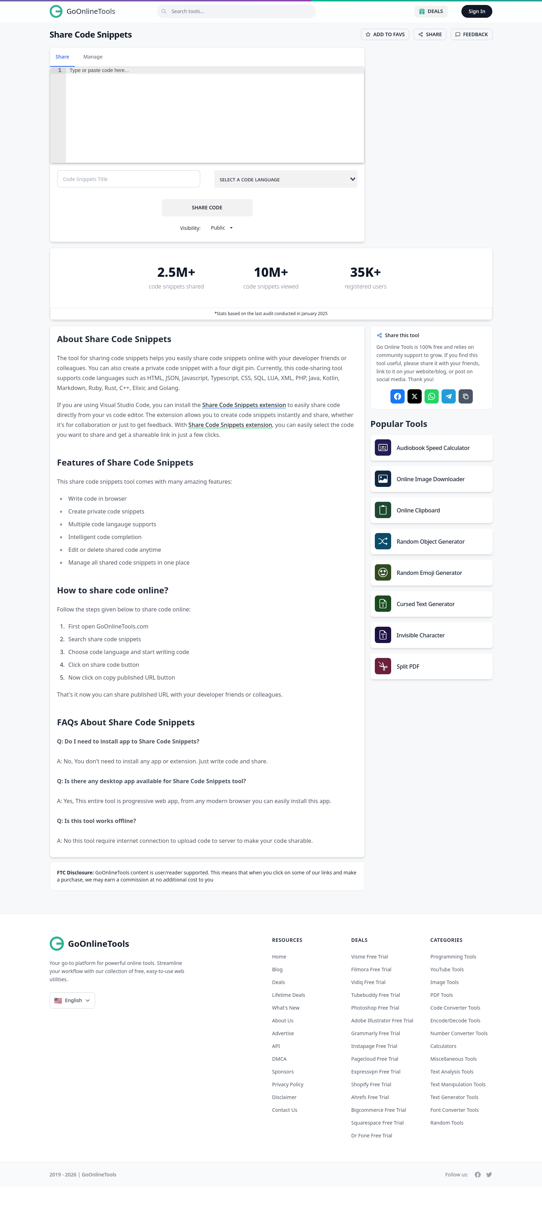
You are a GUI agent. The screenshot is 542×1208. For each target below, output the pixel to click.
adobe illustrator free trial (382, 1041)
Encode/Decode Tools (456, 1041)
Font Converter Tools (455, 1131)
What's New (286, 1029)
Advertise (283, 1054)
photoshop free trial (375, 1029)
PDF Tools (442, 1016)
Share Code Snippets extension (244, 426)
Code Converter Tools (456, 1029)
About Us (283, 1041)
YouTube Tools (447, 990)
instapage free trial (374, 1067)
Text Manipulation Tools (458, 1105)
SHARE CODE (207, 228)
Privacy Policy (287, 1105)
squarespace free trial (377, 1144)
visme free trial (369, 977)
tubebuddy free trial (375, 1016)
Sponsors (283, 1092)
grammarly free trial (375, 1054)
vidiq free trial (368, 1003)
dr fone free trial (372, 1156)
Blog (277, 990)
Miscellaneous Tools (454, 1080)
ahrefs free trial (370, 1118)
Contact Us (284, 1131)
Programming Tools (453, 977)
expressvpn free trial (376, 1092)
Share (62, 56)
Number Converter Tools (459, 1054)
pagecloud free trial (375, 1080)
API (276, 1067)
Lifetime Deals (288, 1016)
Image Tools (445, 1003)
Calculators (443, 1067)
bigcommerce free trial (378, 1131)
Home (279, 977)
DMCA (279, 1080)
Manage (93, 56)
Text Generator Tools (455, 1118)
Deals (431, 11)
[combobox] (285, 200)
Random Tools (447, 1144)
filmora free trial (371, 990)
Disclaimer (284, 1118)
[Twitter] (489, 1195)
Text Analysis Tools (452, 1092)
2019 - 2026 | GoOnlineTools (83, 1195)
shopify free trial (371, 1105)
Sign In (477, 11)
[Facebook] (477, 1195)
